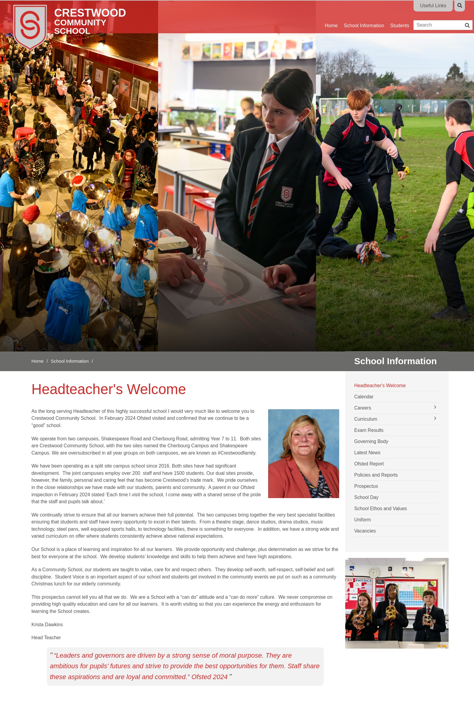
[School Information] (364, 16)
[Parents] (423, 16)
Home (37, 361)
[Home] (77, 27)
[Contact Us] (450, 16)
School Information (70, 361)
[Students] (399, 16)
